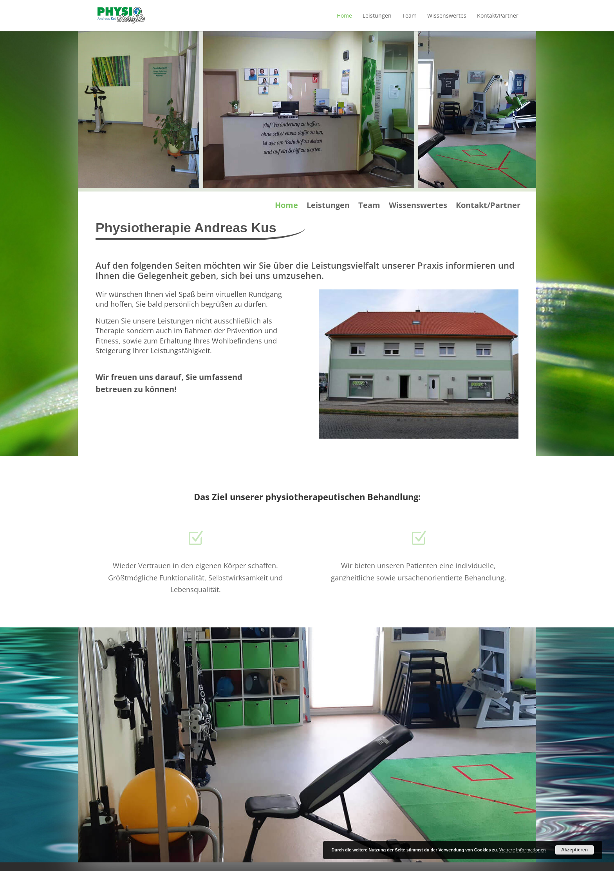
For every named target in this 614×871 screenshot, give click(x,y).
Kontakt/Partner (497, 16)
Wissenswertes (446, 16)
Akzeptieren (574, 850)
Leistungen (377, 16)
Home (344, 16)
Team (409, 16)
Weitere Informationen (522, 850)
